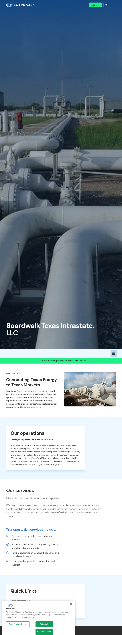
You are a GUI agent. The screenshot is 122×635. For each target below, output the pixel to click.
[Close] (71, 615)
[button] (106, 5)
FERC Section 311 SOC (21, 606)
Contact (96, 5)
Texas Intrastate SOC (21, 600)
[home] (21, 5)
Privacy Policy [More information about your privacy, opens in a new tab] (28, 628)
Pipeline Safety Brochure (22, 611)
